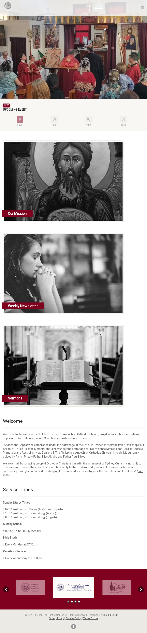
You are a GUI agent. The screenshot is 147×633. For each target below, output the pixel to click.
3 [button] (75, 601)
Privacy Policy (56, 618)
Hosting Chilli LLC (111, 615)
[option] (73, 587)
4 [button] (79, 601)
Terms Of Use (90, 618)
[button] (6, 589)
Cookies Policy (73, 618)
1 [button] (68, 601)
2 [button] (72, 601)
